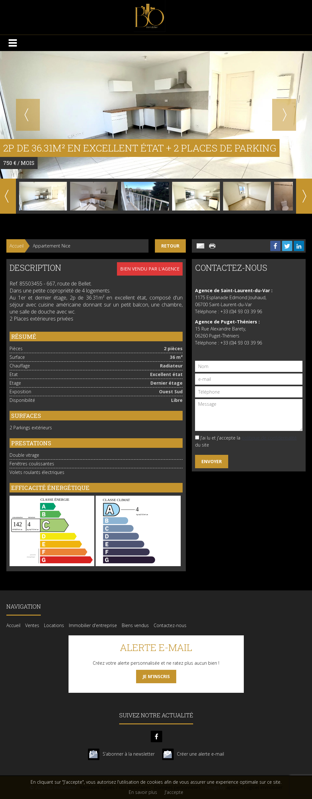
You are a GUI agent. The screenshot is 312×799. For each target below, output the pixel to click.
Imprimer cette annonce (213, 245)
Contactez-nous (170, 625)
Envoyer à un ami (200, 245)
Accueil (17, 246)
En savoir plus (143, 792)
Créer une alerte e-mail (200, 754)
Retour (170, 246)
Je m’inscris (156, 676)
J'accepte (174, 792)
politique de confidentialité (269, 438)
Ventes (32, 625)
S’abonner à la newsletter (129, 754)
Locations (54, 625)
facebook (156, 736)
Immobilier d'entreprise (93, 625)
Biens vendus (135, 625)
